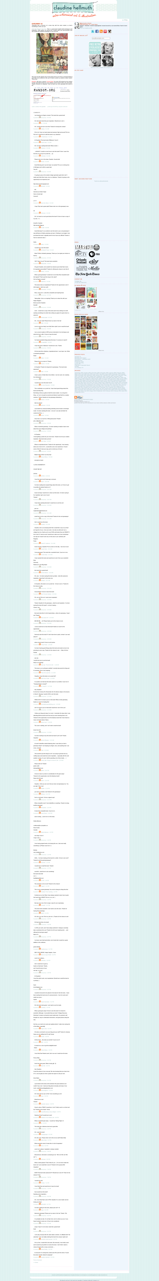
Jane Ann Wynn (45, 203)
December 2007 (79, 377)
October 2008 (98, 378)
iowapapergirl (44, 1134)
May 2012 (101, 386)
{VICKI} (43, 476)
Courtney (43, 1007)
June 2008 (120, 377)
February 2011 (98, 383)
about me (96, 1275)
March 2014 (115, 389)
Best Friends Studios (46, 594)
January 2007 (99, 375)
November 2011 (108, 384)
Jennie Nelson (44, 572)
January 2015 (109, 391)
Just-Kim (43, 862)
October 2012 (87, 387)
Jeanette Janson (45, 1104)
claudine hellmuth (45, 1257)
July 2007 (86, 376)
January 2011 (90, 383)
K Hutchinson (44, 136)
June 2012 (107, 386)
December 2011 (117, 384)
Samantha (43, 289)
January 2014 (99, 389)
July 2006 (101, 374)
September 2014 (101, 391)
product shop (70, 1275)
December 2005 (104, 372)
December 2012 (104, 387)
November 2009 (90, 381)
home (105, 1275)
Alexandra (43, 807)
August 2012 (120, 386)
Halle (42, 323)
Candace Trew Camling (47, 891)
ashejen (43, 580)
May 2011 (117, 383)
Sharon (43, 399)
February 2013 (120, 387)
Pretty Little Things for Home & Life (49, 760)
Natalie (42, 788)
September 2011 (92, 384)
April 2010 (77, 382)
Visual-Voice (44, 549)
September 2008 (89, 378)
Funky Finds (44, 644)
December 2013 (91, 389)
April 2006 (84, 374)
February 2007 (107, 375)
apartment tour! (78, 360)
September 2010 (109, 382)
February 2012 (81, 386)
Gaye (42, 1210)
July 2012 (113, 386)
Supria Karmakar (45, 1001)
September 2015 (79, 392)
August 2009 (116, 380)
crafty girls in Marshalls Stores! (82, 365)
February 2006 (120, 372)
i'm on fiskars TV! (79, 367)
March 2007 (115, 375)
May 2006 (90, 374)
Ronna (42, 161)
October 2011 (100, 384)
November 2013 (82, 389)
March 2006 (78, 374)
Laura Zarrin (44, 813)
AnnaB (42, 227)
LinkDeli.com (78, 310)
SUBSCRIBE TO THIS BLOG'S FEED (83, 399)
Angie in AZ (44, 1028)
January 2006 (112, 372)
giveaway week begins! (80, 358)
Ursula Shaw (44, 554)
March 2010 (122, 381)
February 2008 (95, 377)
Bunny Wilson (44, 457)
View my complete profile (86, 28)
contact (101, 1275)
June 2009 (104, 380)
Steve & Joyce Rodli (46, 954)
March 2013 (78, 388)
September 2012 (79, 387)
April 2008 (108, 377)
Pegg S (43, 886)
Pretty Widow (44, 1050)
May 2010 (83, 382)
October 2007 (109, 376)
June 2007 (80, 376)
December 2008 (115, 378)
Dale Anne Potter (45, 678)
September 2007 (101, 376)
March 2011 (106, 383)
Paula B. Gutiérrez (45, 543)
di (41, 1123)
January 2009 (123, 378)
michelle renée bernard (46, 1239)
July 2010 (95, 382)
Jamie (42, 415)
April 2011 (112, 383)
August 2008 (81, 378)
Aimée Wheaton (45, 740)
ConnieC (43, 905)
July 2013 (101, 388)
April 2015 (124, 391)
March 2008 (102, 377)
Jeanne (43, 363)
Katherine (43, 281)
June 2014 (80, 391)
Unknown (43, 156)
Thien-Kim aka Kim (45, 672)
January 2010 (107, 381)
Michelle (43, 186)
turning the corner (79, 361)
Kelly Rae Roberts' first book (39, 29)
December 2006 (91, 375)
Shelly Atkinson (45, 832)
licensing (63, 1275)
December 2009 (99, 381)
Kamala (43, 524)
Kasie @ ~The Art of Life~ (47, 664)
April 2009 (92, 380)
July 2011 (77, 384)
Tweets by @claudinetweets (101, 181)
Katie (42, 371)
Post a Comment (37, 1260)
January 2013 (112, 387)
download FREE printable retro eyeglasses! (101, 67)
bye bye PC (78, 364)
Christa (43, 1182)
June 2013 (95, 388)
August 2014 (93, 391)
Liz (41, 123)
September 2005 (79, 372)
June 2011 (123, 383)
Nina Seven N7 (44, 617)
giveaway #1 (78, 356)
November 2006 (82, 375)
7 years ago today (79, 362)
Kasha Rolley (44, 1249)
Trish (42, 750)
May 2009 (98, 380)
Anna (42, 1145)
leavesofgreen (44, 1090)
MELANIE (43, 1204)
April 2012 (95, 386)
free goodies (42, 106)
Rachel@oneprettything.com (48, 704)
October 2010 (118, 382)
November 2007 (118, 376)
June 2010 (89, 382)
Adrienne (43, 405)
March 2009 (86, 380)
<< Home (35, 1262)
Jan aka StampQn (45, 385)
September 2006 (116, 374)
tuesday (77, 366)
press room (87, 1275)
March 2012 (89, 386)
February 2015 (117, 391)
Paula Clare (44, 142)
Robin (42, 358)
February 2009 (78, 380)
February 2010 (114, 381)
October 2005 (87, 372)
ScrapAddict (44, 342)
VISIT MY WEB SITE (81, 282)
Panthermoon (44, 949)
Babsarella (43, 263)
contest (37, 106)
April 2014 (121, 389)
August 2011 (84, 384)
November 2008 (106, 378)
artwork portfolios (56, 1275)
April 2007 (121, 375)
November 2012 (95, 387)
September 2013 (116, 388)
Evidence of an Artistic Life (47, 1117)
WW (42, 1042)
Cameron (43, 148)
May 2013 (90, 388)
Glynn (42, 481)
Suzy (42, 1096)
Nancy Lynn (44, 722)
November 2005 (95, 372)
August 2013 (108, 388)
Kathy (42, 244)
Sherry (42, 271)
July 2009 (109, 380)
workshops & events (79, 1275)
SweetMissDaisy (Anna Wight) (48, 1111)
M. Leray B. (44, 686)
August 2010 (101, 382)
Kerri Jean (43, 441)
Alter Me (43, 1065)
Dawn (42, 780)
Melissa (43, 794)
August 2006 (108, 374)
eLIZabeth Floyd (45, 250)
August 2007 (93, 376)
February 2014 (107, 389)
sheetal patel (44, 317)
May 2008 (114, 377)
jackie (42, 770)
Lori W (42, 880)
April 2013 (84, 388)
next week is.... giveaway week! (82, 359)
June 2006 (95, 374)
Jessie (42, 1036)
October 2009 (81, 381)
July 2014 (86, 391)
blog (92, 1275)
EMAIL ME (78, 281)
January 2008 (87, 377)
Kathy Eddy (44, 1140)
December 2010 (82, 383)
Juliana (43, 129)
